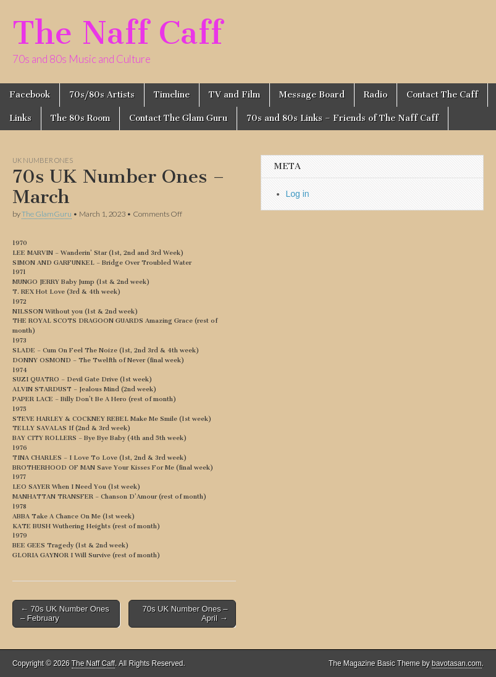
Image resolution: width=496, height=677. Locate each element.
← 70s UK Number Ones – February (64, 613)
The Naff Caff (117, 33)
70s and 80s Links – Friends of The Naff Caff (342, 118)
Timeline (172, 94)
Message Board (312, 94)
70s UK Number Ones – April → (184, 613)
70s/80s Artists (102, 94)
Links (20, 118)
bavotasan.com (457, 663)
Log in (297, 194)
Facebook (29, 94)
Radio (375, 94)
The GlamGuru (47, 213)
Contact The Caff (442, 94)
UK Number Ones (42, 160)
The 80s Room (80, 118)
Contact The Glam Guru (178, 118)
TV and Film (234, 94)
